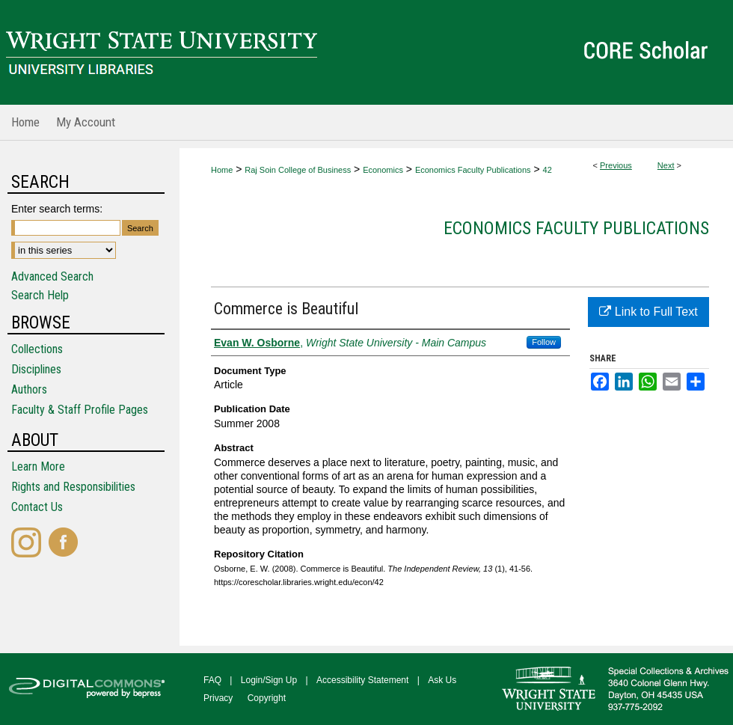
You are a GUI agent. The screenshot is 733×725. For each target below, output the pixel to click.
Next (666, 165)
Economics (383, 169)
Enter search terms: (56, 209)
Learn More (38, 466)
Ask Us (442, 680)
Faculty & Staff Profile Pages (79, 410)
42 (547, 169)
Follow (544, 341)
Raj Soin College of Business (298, 169)
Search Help (40, 295)
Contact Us (37, 507)
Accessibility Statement (362, 680)
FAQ (212, 680)
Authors (29, 389)
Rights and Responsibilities (73, 487)
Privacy (218, 698)
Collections (37, 349)
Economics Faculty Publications (473, 169)
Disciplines (36, 369)
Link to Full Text (648, 311)
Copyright (267, 698)
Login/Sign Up (269, 680)
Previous (616, 165)
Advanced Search (52, 276)
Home (222, 169)
